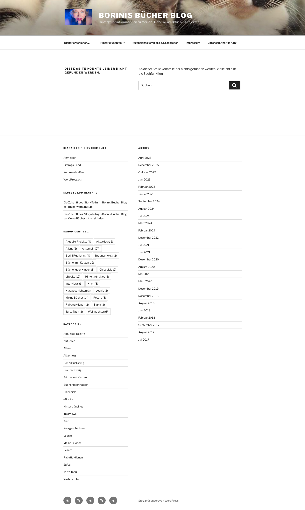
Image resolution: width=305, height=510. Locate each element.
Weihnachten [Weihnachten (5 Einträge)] (98, 311)
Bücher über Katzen (75, 384)
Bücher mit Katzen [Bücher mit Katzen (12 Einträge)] (80, 262)
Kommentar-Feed (74, 172)
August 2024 (146, 208)
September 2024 (149, 201)
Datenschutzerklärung (222, 42)
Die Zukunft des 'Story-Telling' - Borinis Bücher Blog (95, 202)
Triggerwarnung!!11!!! (80, 206)
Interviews (69, 413)
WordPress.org (72, 179)
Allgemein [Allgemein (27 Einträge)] (91, 248)
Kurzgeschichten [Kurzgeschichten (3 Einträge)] (78, 290)
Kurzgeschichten (74, 428)
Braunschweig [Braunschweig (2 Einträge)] (106, 255)
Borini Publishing (73, 363)
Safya (67, 464)
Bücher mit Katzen (75, 377)
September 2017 (148, 325)
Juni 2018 (144, 310)
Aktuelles (69, 341)
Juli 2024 (144, 215)
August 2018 (146, 303)
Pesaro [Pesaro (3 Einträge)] (99, 297)
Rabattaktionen (73, 457)
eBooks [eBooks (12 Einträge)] (73, 276)
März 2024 (145, 223)
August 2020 (146, 266)
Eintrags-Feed (72, 164)
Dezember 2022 (148, 237)
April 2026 (144, 157)
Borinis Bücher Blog (146, 15)
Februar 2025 (146, 186)
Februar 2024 (146, 230)
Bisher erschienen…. (79, 42)
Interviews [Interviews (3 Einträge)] (74, 283)
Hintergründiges (112, 42)
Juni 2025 (144, 179)
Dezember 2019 (148, 288)
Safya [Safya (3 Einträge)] (99, 304)
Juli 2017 (143, 339)
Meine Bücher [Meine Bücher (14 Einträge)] (77, 297)
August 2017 (146, 332)
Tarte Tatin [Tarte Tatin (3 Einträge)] (74, 311)
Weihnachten (71, 479)
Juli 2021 (143, 244)
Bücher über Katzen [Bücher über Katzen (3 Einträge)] (80, 269)
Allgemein (69, 355)
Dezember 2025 (148, 164)
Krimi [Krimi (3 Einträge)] (93, 283)
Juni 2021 (144, 252)
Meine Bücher (72, 442)
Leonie (67, 435)
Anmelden (69, 157)
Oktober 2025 (147, 172)
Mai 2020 (144, 274)
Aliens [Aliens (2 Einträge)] (71, 248)
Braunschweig (72, 370)
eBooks (68, 399)
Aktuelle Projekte (74, 333)
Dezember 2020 (148, 259)
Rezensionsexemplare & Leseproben (155, 42)
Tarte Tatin (70, 471)
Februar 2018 (146, 317)
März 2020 (145, 281)
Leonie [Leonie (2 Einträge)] (102, 290)
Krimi (66, 421)
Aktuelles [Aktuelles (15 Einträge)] (104, 241)
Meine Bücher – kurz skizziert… (87, 218)
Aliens (67, 348)
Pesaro (67, 450)
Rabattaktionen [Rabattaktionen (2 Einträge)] (77, 304)
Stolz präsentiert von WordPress (158, 500)
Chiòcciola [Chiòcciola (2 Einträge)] (107, 269)
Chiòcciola (69, 391)
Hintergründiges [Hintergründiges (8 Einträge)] (97, 276)
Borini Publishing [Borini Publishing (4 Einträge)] (78, 255)
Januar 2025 (146, 194)
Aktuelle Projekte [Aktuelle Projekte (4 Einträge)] (78, 241)
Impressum (193, 42)
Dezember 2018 (148, 295)
